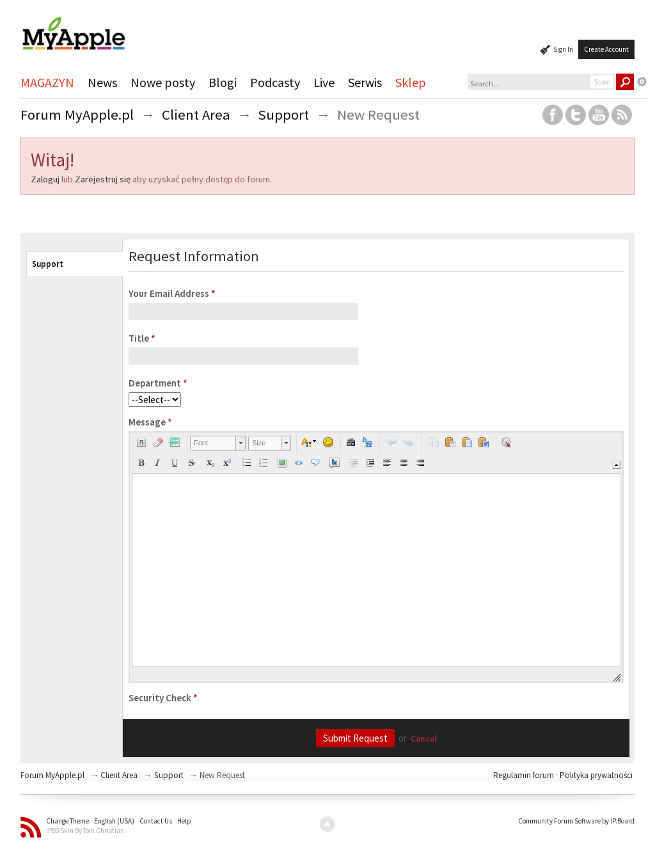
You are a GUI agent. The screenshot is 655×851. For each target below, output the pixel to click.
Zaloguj (45, 179)
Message (150, 422)
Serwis (365, 82)
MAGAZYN (47, 82)
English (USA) (114, 820)
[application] (376, 557)
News (102, 82)
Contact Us (155, 820)
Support (47, 263)
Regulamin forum (524, 775)
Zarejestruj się (102, 179)
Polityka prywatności (596, 775)
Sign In (563, 49)
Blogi (223, 82)
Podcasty (275, 82)
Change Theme (67, 820)
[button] (141, 442)
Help (184, 820)
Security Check (163, 698)
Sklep (410, 82)
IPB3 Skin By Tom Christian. (86, 830)
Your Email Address (172, 293)
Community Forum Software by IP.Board (576, 820)
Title (142, 338)
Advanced (642, 82)
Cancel (424, 738)
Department (158, 383)
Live (324, 82)
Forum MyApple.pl (52, 775)
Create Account (606, 49)
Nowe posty (162, 82)
